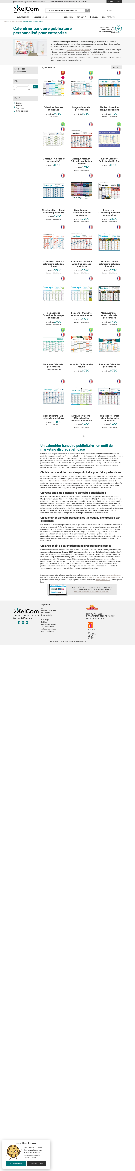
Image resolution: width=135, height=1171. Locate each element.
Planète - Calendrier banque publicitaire (109, 108)
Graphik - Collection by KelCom (81, 365)
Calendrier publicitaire (15, 22)
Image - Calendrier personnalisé (81, 108)
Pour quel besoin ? (40, 17)
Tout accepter (16, 1163)
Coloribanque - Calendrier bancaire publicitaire (81, 212)
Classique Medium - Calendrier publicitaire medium (81, 161)
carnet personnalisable (111, 577)
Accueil (4, 22)
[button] (57, 602)
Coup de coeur (21, 111)
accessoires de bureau (113, 575)
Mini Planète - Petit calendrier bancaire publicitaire (109, 418)
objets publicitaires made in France (68, 481)
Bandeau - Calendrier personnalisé (109, 365)
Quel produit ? (23, 17)
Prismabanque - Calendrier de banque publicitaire (53, 315)
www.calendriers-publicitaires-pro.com (91, 592)
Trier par (116, 67)
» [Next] (88, 436)
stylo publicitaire (94, 577)
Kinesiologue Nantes (48, 624)
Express (18, 103)
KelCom (93, 17)
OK (35, 87)
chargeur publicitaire (103, 580)
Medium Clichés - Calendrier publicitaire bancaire (109, 264)
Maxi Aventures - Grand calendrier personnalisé (109, 315)
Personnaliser (37, 1163)
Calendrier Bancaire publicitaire (53, 108)
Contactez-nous (114, 1)
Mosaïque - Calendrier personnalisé (53, 160)
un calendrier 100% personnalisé (78, 50)
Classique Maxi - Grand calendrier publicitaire (53, 211)
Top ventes (19, 108)
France (18, 106)
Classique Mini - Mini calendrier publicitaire (53, 417)
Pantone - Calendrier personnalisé (53, 365)
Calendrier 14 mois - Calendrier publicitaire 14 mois (53, 264)
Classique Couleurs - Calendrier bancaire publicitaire (81, 264)
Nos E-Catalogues (47, 631)
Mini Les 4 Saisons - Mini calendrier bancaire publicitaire (81, 418)
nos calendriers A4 (93, 54)
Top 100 (81, 17)
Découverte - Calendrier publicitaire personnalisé (109, 212)
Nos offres (68, 17)
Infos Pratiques (110, 17)
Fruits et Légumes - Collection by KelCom (109, 160)
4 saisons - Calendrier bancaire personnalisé (81, 314)
